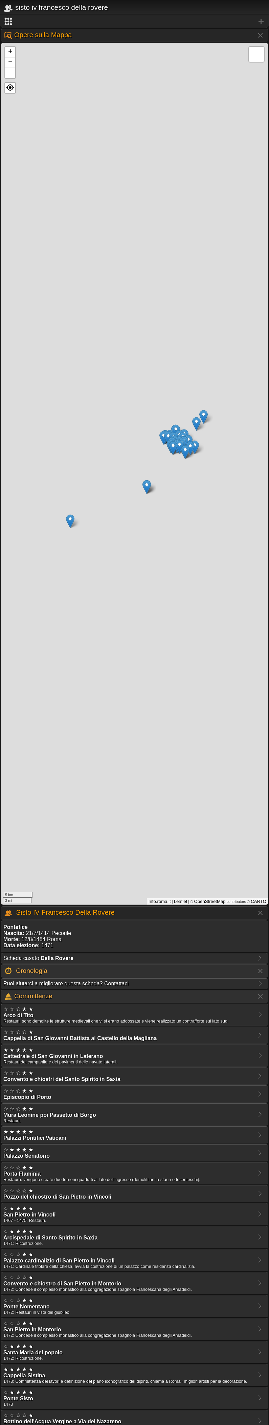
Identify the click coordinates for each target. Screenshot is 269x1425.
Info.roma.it (160, 901)
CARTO (258, 901)
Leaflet (180, 901)
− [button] (10, 62)
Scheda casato (38, 958)
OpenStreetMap (209, 901)
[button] (10, 88)
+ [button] (10, 52)
